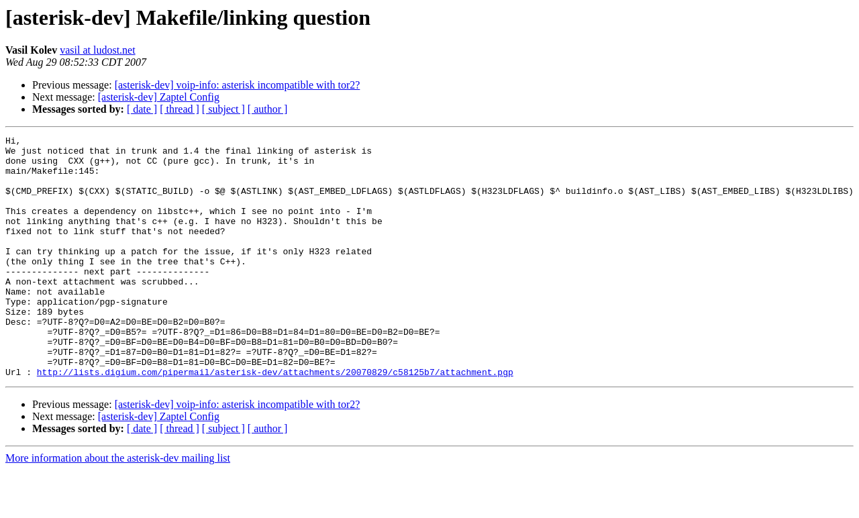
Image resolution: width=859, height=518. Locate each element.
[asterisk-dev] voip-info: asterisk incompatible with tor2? (237, 85)
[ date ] (142, 109)
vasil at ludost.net (97, 50)
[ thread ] (179, 109)
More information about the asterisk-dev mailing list (117, 506)
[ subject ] (223, 109)
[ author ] (268, 109)
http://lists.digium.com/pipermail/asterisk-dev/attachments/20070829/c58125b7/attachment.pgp (275, 420)
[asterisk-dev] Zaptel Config (158, 97)
